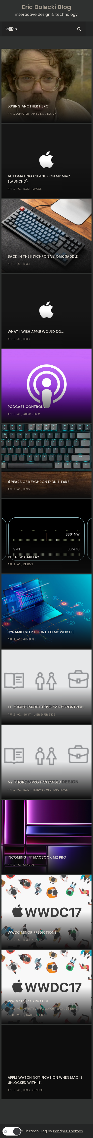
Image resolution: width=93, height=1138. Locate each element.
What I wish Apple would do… (35, 331)
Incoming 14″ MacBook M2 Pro (37, 857)
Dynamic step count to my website (41, 632)
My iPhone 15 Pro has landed (34, 782)
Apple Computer (18, 113)
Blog (26, 188)
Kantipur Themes (68, 1131)
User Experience (44, 714)
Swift (27, 714)
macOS (37, 188)
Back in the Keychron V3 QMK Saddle (43, 256)
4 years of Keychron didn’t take (38, 481)
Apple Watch (45, 1008)
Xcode (40, 1015)
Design (52, 113)
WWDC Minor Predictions (32, 932)
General (28, 639)
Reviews (37, 789)
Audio (27, 414)
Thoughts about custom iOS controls (46, 707)
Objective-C (15, 1015)
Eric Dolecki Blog (46, 7)
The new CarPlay (23, 556)
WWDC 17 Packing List (28, 1001)
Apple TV (28, 1008)
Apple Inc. (37, 113)
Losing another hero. (28, 106)
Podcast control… (26, 406)
